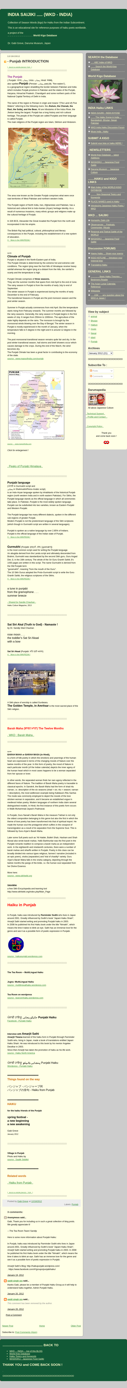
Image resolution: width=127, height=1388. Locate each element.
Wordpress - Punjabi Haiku (20, 1066)
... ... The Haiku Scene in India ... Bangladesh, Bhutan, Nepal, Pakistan (106, 120)
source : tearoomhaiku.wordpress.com (25, 998)
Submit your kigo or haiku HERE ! (106, 143)
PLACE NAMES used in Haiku (105, 201)
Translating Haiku (99, 265)
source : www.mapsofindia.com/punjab (25, 358)
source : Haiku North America (21, 1053)
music (93, 329)
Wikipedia (95, 291)
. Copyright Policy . (94, 426)
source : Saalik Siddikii (18, 1159)
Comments (96, 376)
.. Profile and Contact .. (96, 417)
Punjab (75, 1204)
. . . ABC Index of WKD (101, 62)
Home (42, 1326)
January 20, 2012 (15, 1294)
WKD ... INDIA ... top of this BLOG (26, 1351)
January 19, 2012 (15, 1275)
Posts (94, 371)
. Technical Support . (95, 413)
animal (94, 316)
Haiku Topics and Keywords (22, 1356)
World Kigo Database (19, 1353)
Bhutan (94, 321)
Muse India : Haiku (99, 131)
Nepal (93, 333)
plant (93, 337)
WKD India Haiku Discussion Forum (107, 127)
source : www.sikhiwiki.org (19, 876)
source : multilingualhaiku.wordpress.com (26, 985)
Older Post (76, 1326)
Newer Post (7, 1326)
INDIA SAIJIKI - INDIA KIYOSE (105, 113)
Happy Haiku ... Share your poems (107, 253)
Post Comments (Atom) (26, 1332)
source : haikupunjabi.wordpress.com (24, 956)
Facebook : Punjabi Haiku (19, 1021)
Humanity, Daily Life (100, 220)
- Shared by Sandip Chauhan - (21, 602)
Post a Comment (14, 1315)
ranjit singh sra (15, 1281)
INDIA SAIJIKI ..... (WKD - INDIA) (40, 14)
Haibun (94, 325)
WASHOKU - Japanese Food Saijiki (26, 1359)
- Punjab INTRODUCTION (28, 61)
